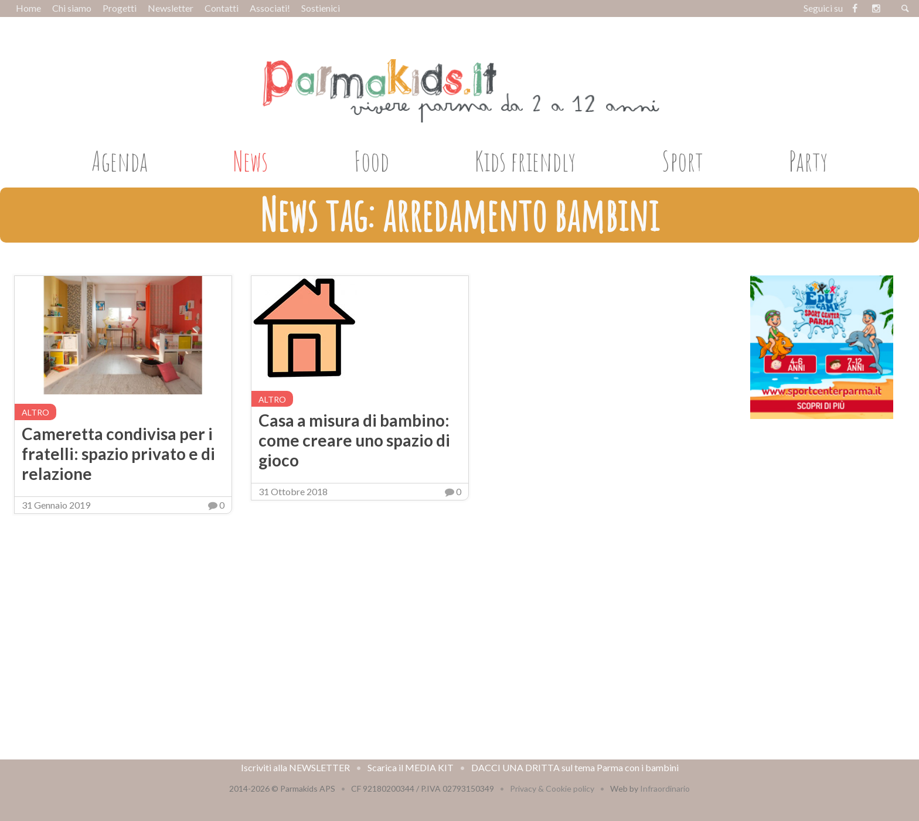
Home (28, 7)
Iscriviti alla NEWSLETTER (295, 767)
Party (808, 160)
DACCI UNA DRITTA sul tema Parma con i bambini (575, 767)
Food (371, 160)
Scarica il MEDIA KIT (410, 767)
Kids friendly (525, 160)
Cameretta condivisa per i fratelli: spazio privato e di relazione (118, 453)
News (250, 160)
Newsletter (170, 7)
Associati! (270, 7)
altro (35, 412)
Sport (682, 160)
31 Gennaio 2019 (56, 504)
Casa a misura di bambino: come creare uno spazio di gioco (354, 440)
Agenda (119, 160)
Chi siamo (71, 7)
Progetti (120, 7)
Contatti (222, 7)
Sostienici (320, 7)
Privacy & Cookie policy (552, 788)
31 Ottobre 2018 (293, 491)
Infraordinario (665, 788)
